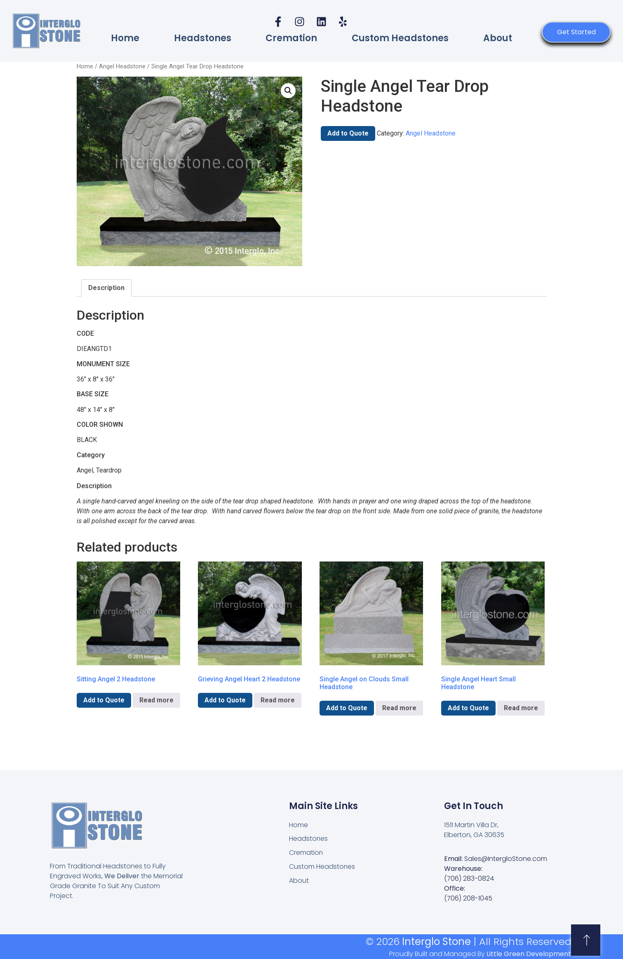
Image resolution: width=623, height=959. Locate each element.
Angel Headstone (122, 66)
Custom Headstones (400, 38)
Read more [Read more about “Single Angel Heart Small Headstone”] (521, 708)
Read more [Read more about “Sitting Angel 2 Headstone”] (156, 700)
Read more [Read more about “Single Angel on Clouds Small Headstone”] (399, 708)
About (497, 38)
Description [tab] (106, 288)
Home (125, 38)
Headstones (202, 38)
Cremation (291, 38)
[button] (288, 90)
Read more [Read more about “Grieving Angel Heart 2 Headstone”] (278, 700)
